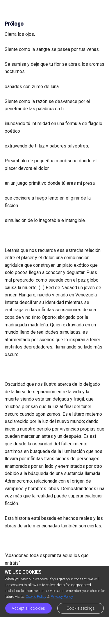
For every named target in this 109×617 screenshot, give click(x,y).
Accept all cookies (28, 608)
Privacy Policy (62, 596)
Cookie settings (81, 608)
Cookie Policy (36, 596)
